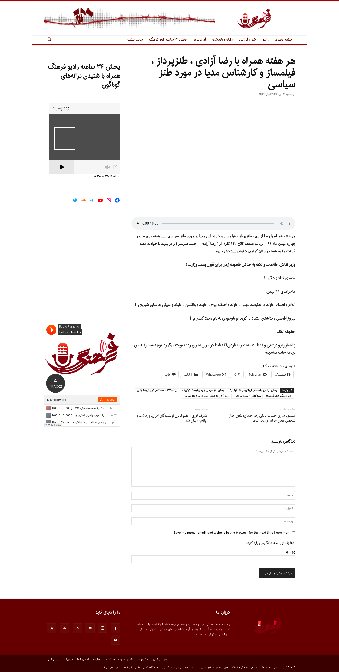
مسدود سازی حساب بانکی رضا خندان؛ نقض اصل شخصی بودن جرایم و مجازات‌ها (262, 418)
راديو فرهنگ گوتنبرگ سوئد (279, 396)
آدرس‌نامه (199, 40)
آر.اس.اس (53, 659)
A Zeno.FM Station (107, 177)
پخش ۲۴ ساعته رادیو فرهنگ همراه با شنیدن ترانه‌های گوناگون (84, 76)
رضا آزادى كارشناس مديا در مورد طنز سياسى (206, 396)
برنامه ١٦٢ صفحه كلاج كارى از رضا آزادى (157, 390)
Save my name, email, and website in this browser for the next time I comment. (231, 533)
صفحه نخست (283, 40)
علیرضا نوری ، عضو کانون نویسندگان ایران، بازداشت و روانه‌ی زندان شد (172, 418)
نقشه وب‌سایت (126, 659)
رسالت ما (110, 659)
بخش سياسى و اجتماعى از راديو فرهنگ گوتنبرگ (253, 390)
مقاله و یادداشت (222, 40)
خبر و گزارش (247, 40)
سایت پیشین (134, 40)
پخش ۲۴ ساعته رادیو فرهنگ (168, 40)
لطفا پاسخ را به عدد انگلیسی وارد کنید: (270, 543)
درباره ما (96, 659)
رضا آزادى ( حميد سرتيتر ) (247, 396)
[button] (49, 40)
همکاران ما (143, 659)
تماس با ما (83, 659)
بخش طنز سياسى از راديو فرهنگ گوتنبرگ (203, 390)
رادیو (265, 40)
